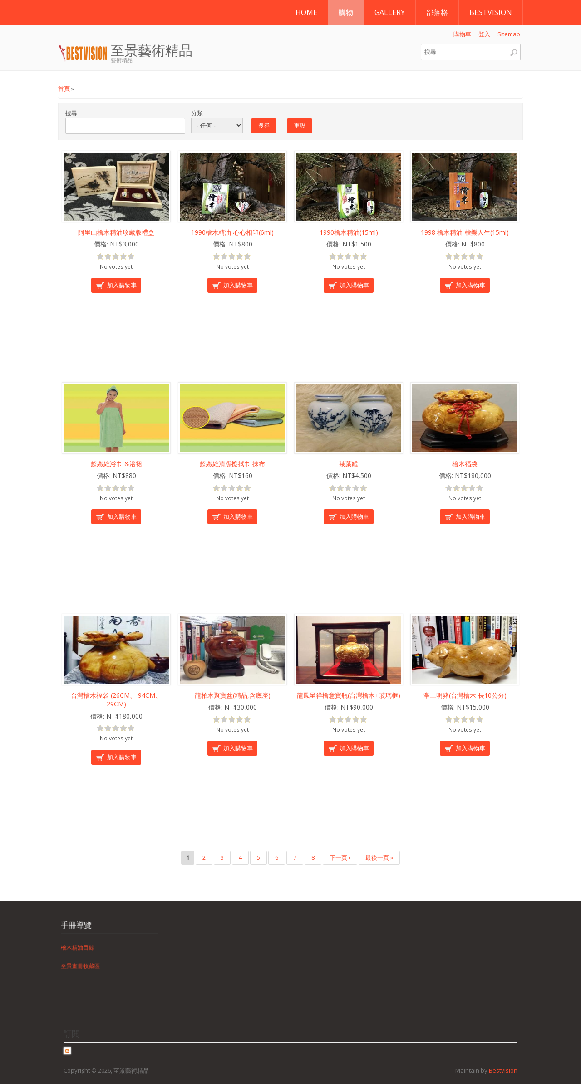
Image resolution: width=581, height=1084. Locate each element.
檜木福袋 (465, 463)
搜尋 (71, 113)
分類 (197, 113)
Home (306, 12)
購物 (346, 12)
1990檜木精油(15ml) (349, 232)
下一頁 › (340, 857)
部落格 (437, 12)
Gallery (389, 12)
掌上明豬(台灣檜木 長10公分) (465, 695)
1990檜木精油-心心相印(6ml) (232, 232)
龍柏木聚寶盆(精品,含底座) (233, 695)
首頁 (64, 88)
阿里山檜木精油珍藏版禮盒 (116, 232)
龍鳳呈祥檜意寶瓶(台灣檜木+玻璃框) (348, 695)
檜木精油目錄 (88, 947)
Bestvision (490, 12)
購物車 (462, 34)
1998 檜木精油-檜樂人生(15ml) (465, 232)
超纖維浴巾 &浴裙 (116, 463)
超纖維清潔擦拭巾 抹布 (232, 463)
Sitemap (508, 34)
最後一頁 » (379, 857)
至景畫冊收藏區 (90, 959)
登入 (484, 34)
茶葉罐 (348, 463)
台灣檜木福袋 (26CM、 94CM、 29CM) (116, 700)
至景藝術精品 (151, 51)
